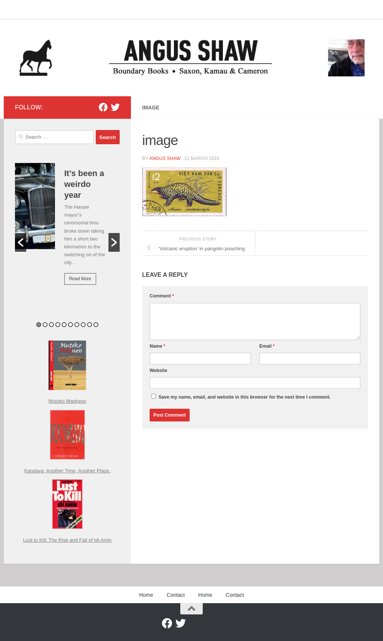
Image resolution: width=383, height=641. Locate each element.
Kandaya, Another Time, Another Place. (67, 471)
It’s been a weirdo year (84, 184)
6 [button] (70, 324)
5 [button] (64, 324)
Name (157, 346)
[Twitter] (115, 107)
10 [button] (96, 324)
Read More (80, 278)
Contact (43, 9)
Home (16, 9)
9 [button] (89, 324)
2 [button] (45, 324)
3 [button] (51, 324)
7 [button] (76, 324)
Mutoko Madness (67, 401)
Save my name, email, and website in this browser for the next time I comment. (245, 397)
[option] (67, 229)
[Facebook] (103, 107)
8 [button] (83, 324)
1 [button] (38, 324)
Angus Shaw (165, 158)
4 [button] (57, 324)
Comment (162, 296)
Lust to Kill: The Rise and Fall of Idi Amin (67, 540)
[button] (20, 242)
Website (158, 370)
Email (267, 346)
